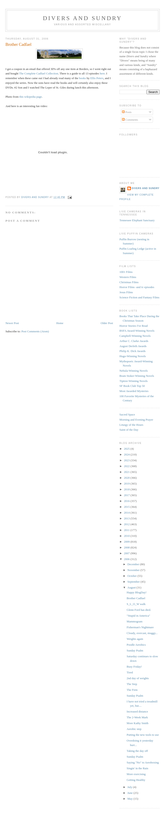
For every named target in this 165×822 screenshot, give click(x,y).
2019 (127, 483)
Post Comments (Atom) (35, 331)
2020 (127, 477)
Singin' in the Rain (137, 768)
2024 (127, 454)
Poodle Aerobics (136, 644)
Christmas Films (129, 282)
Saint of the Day (129, 429)
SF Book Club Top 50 (132, 386)
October (132, 576)
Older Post (107, 323)
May (130, 798)
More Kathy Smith (137, 723)
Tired (130, 672)
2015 (127, 506)
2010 (127, 535)
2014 (127, 512)
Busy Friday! (134, 666)
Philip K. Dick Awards (133, 351)
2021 (127, 472)
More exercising (136, 774)
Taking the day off (137, 750)
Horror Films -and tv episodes (137, 287)
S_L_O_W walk (136, 604)
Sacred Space (127, 414)
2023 (127, 460)
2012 (127, 524)
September (133, 581)
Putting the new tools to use (143, 734)
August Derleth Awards (133, 346)
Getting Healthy (136, 780)
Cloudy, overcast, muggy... (142, 633)
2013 (127, 518)
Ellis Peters (96, 78)
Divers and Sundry (82, 18)
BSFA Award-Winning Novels (137, 330)
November (133, 570)
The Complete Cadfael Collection (38, 73)
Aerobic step (134, 729)
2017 (127, 495)
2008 (127, 547)
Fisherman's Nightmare (140, 627)
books (82, 78)
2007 (127, 553)
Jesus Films (126, 292)
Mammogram (134, 621)
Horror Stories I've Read (134, 325)
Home (59, 323)
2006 (127, 559)
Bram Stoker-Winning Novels (137, 375)
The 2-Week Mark (137, 717)
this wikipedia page (30, 96)
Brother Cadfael (136, 598)
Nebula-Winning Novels (134, 370)
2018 (127, 489)
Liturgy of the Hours (131, 424)
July (130, 787)
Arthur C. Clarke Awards (134, 341)
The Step (132, 684)
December (133, 564)
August (131, 587)
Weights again (135, 639)
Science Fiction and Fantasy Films (139, 297)
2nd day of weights (138, 678)
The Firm (132, 689)
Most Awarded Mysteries (134, 391)
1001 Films (126, 272)
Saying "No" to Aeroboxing (143, 762)
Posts (127, 112)
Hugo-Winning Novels (133, 356)
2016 (127, 501)
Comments (130, 119)
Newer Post (12, 323)
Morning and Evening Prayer (136, 419)
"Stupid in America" (138, 615)
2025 (127, 448)
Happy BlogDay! (136, 592)
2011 (127, 530)
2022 (127, 466)
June (130, 793)
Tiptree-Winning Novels (134, 381)
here (102, 73)
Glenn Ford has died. (139, 609)
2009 (127, 541)
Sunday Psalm (135, 650)
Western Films (128, 277)
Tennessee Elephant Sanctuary (137, 220)
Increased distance (137, 711)
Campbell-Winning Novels (135, 335)
